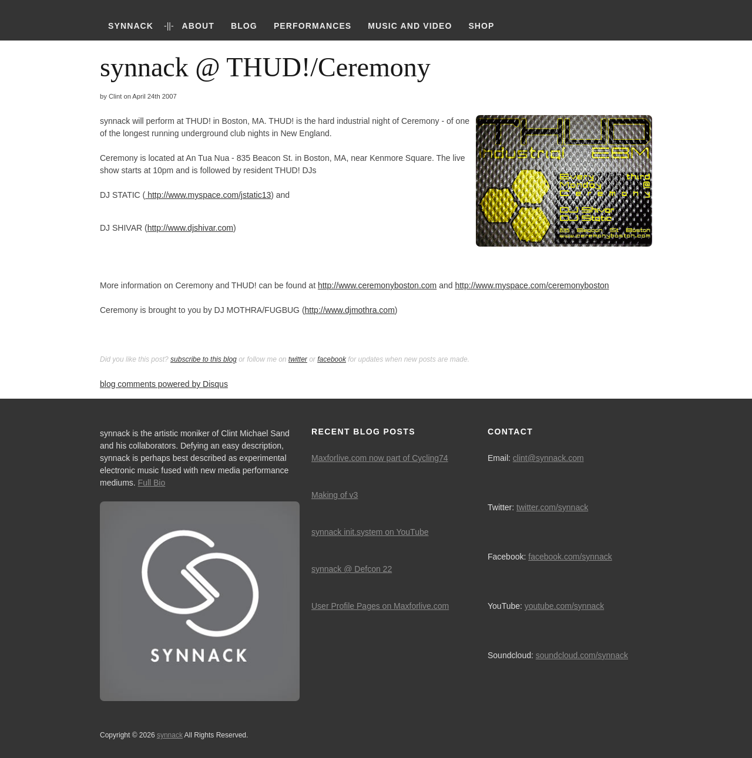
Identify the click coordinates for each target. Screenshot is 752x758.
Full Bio (152, 482)
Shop (481, 26)
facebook (331, 359)
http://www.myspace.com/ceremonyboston (532, 285)
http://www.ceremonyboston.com (377, 285)
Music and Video (410, 26)
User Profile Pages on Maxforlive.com (380, 606)
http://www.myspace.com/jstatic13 (208, 195)
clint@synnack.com (548, 458)
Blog (244, 26)
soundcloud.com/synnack (582, 655)
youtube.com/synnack (564, 606)
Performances (312, 26)
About (198, 26)
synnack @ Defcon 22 (351, 569)
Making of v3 (334, 495)
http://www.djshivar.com (190, 228)
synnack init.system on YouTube (370, 532)
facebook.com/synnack (570, 556)
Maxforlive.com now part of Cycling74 (379, 458)
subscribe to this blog (203, 359)
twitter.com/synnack (552, 507)
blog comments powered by (164, 384)
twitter (297, 359)
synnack (130, 26)
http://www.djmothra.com (350, 310)
